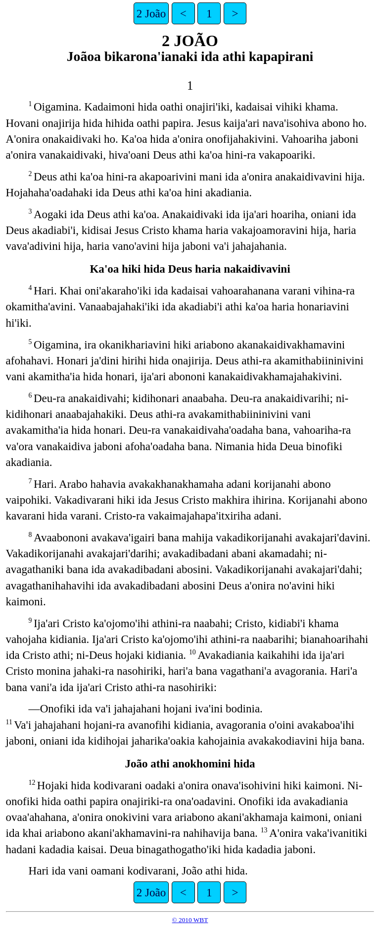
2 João (151, 13)
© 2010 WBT (190, 920)
